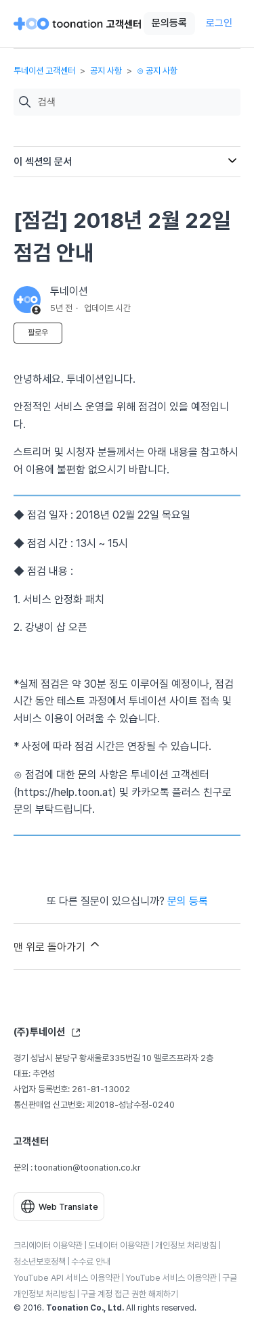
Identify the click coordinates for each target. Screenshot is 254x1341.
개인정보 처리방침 (186, 1245)
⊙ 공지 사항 (157, 71)
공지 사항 (106, 71)
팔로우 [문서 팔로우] (38, 332)
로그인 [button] (219, 23)
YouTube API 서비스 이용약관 (67, 1278)
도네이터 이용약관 (119, 1245)
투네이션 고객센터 (44, 71)
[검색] (136, 102)
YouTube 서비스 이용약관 (171, 1278)
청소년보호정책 (40, 1261)
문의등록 (169, 23)
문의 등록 (187, 901)
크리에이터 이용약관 (48, 1245)
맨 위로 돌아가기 (58, 945)
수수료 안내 (90, 1261)
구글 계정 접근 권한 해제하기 (129, 1294)
